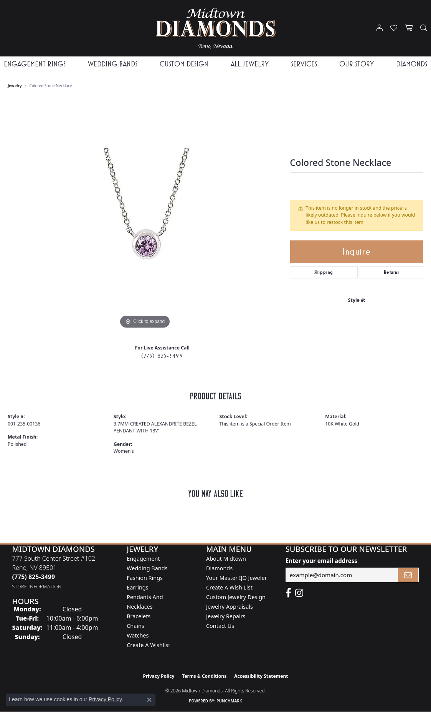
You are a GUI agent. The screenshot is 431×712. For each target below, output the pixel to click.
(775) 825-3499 (162, 355)
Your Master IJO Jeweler (236, 577)
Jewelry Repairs (225, 616)
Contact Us (220, 625)
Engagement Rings (35, 64)
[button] (380, 28)
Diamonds (411, 64)
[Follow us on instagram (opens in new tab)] (299, 593)
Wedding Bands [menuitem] (147, 568)
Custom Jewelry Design (236, 597)
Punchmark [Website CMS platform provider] (229, 701)
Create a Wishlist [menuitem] (148, 645)
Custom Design (184, 64)
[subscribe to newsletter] (408, 575)
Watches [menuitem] (138, 635)
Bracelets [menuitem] (138, 616)
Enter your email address (321, 561)
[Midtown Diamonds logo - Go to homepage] (215, 28)
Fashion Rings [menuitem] (145, 577)
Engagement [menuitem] (143, 558)
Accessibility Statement (261, 676)
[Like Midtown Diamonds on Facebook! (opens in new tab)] (288, 593)
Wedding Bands (112, 64)
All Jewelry (250, 64)
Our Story (356, 64)
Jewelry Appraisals (229, 606)
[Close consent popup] (149, 699)
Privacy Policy (159, 676)
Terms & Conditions (204, 676)
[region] (145, 215)
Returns (391, 272)
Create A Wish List (229, 587)
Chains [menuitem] (135, 625)
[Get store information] (36, 586)
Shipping (323, 272)
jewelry (15, 85)
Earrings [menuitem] (137, 587)
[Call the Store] (33, 577)
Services (304, 64)
